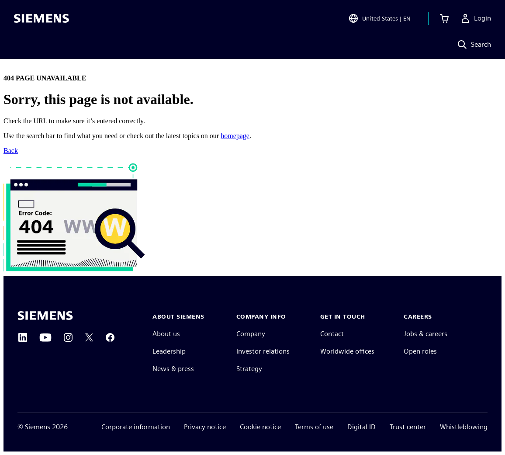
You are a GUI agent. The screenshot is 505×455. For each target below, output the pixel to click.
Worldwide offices (347, 351)
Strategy (249, 369)
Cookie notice (260, 427)
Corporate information (135, 427)
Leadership (169, 351)
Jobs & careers (425, 334)
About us (166, 334)
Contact (332, 334)
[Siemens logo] (41, 19)
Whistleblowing (464, 427)
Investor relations (263, 351)
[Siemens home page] (45, 315)
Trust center (408, 427)
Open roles (420, 351)
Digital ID (361, 427)
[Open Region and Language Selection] (379, 19)
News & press (173, 369)
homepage (235, 135)
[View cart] (444, 19)
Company (250, 334)
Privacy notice (205, 427)
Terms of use (314, 427)
